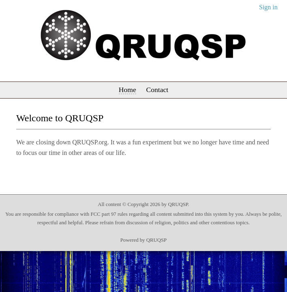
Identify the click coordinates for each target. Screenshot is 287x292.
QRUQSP (156, 240)
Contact (157, 90)
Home (127, 90)
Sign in (268, 7)
